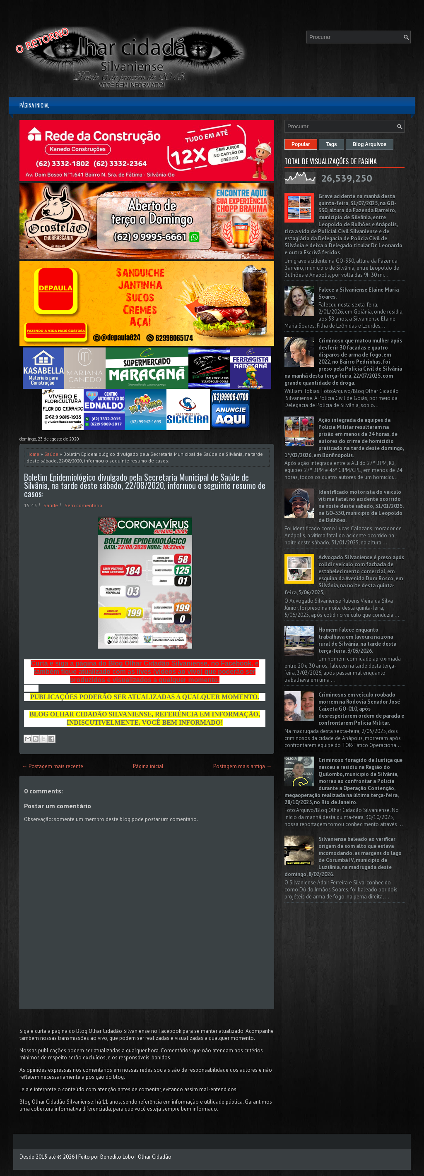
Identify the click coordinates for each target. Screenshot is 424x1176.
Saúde (51, 454)
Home (32, 454)
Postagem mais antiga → (242, 766)
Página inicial (34, 105)
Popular (301, 144)
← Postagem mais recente (52, 766)
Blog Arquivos (370, 144)
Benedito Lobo (117, 1156)
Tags (331, 144)
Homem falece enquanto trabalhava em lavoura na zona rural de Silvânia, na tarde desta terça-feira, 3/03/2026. (357, 640)
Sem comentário (83, 505)
